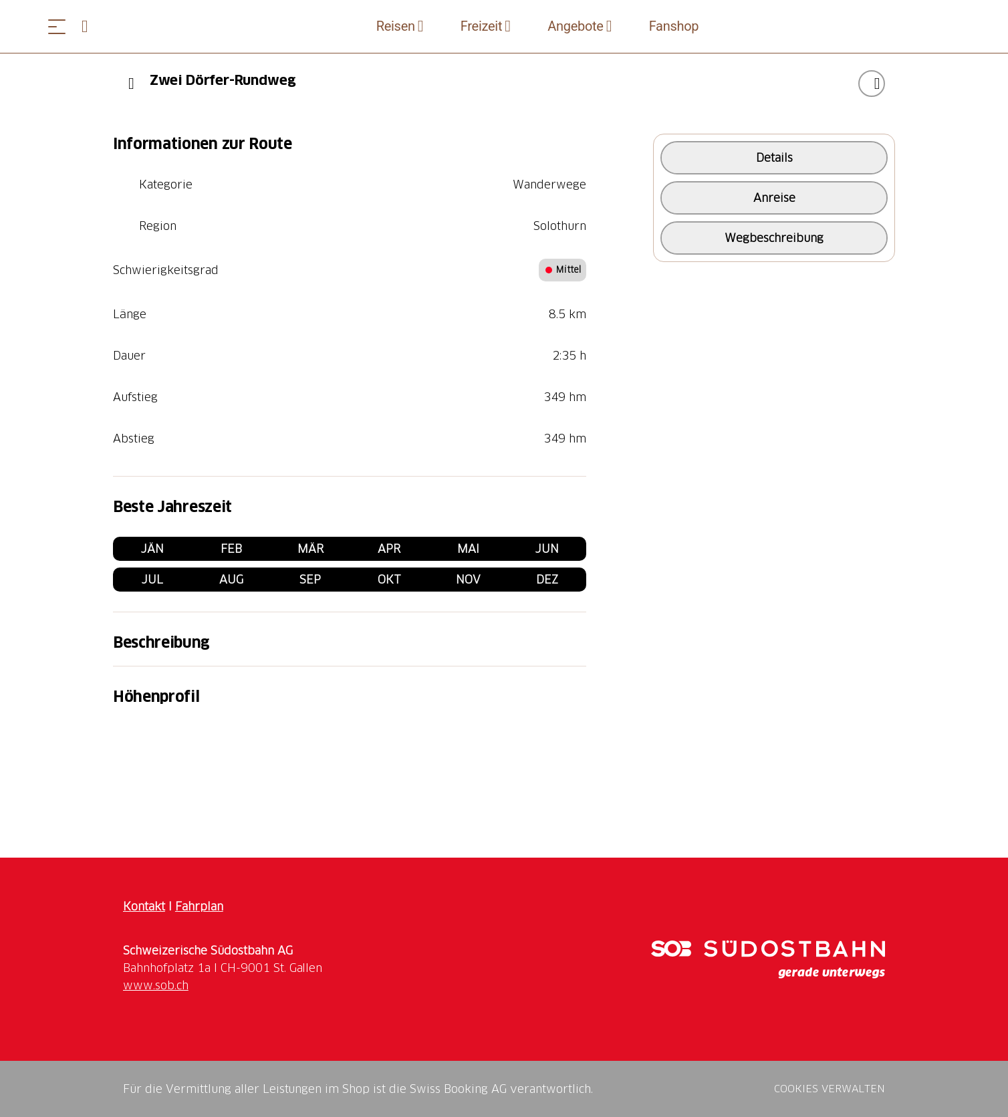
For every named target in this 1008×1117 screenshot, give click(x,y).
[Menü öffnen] (57, 26)
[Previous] (131, 83)
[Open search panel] (90, 26)
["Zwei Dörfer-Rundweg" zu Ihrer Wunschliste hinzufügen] (871, 83)
